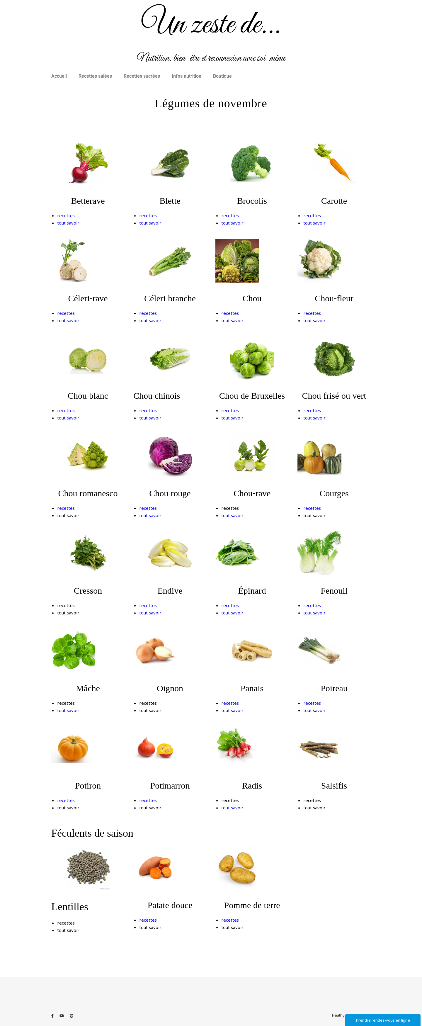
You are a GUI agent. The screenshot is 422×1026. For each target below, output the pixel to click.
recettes (66, 215)
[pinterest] (72, 1015)
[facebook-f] (53, 1015)
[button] (60, 76)
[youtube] (62, 1015)
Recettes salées (95, 76)
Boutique (222, 76)
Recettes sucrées (142, 76)
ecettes (231, 703)
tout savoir (68, 223)
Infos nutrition (186, 76)
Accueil (59, 76)
